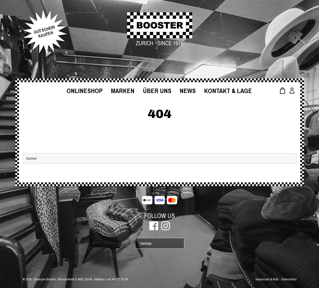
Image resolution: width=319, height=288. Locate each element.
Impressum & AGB (267, 279)
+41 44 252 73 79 (117, 279)
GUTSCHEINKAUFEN (44, 31)
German (145, 243)
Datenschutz (289, 279)
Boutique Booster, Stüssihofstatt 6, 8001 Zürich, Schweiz (69, 279)
